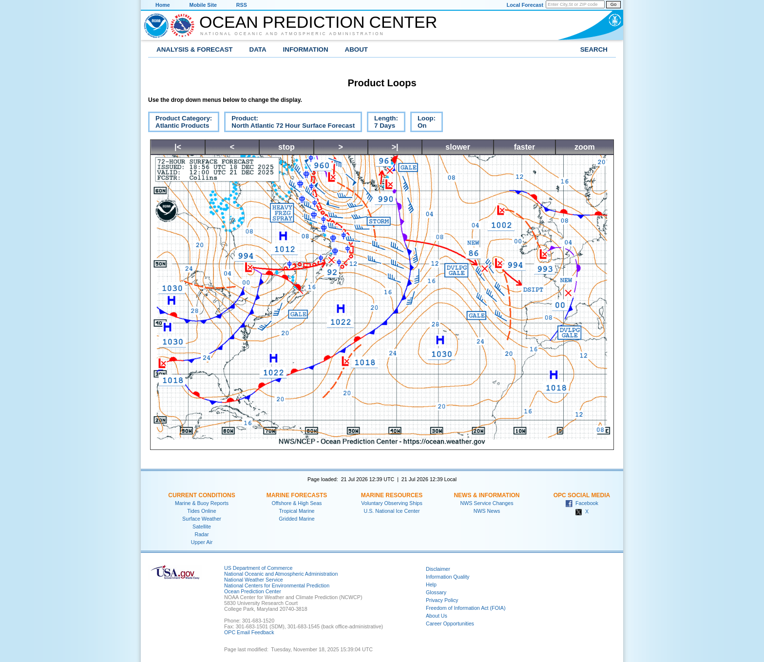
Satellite (201, 526)
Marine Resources (392, 495)
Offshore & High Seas (297, 503)
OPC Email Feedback (249, 632)
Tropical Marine (296, 511)
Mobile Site (203, 5)
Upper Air (201, 542)
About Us (436, 616)
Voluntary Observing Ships (391, 503)
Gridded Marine (296, 519)
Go (613, 4)
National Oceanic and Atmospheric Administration (292, 33)
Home (162, 5)
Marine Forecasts (297, 495)
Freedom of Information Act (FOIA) (465, 608)
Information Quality (447, 577)
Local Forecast (525, 5)
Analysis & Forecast (194, 49)
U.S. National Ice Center (392, 511)
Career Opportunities (450, 623)
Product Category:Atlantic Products (180, 123)
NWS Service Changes (487, 503)
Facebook (581, 503)
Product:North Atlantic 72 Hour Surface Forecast (289, 123)
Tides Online (201, 511)
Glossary (436, 592)
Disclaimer (438, 569)
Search (594, 49)
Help (431, 584)
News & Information (486, 495)
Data (258, 49)
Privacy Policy (442, 600)
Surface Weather (201, 519)
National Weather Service (253, 580)
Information (305, 49)
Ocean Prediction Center (318, 22)
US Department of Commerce (258, 568)
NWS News (487, 511)
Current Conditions (201, 495)
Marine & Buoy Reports (202, 503)
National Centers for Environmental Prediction (276, 585)
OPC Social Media (582, 495)
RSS (241, 5)
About (356, 49)
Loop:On (423, 123)
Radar (201, 534)
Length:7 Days (382, 123)
